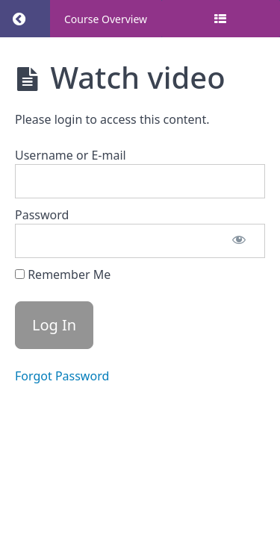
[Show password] (239, 241)
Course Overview (105, 19)
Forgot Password (62, 376)
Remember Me (63, 274)
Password (42, 215)
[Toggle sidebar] (220, 18)
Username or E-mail (70, 155)
